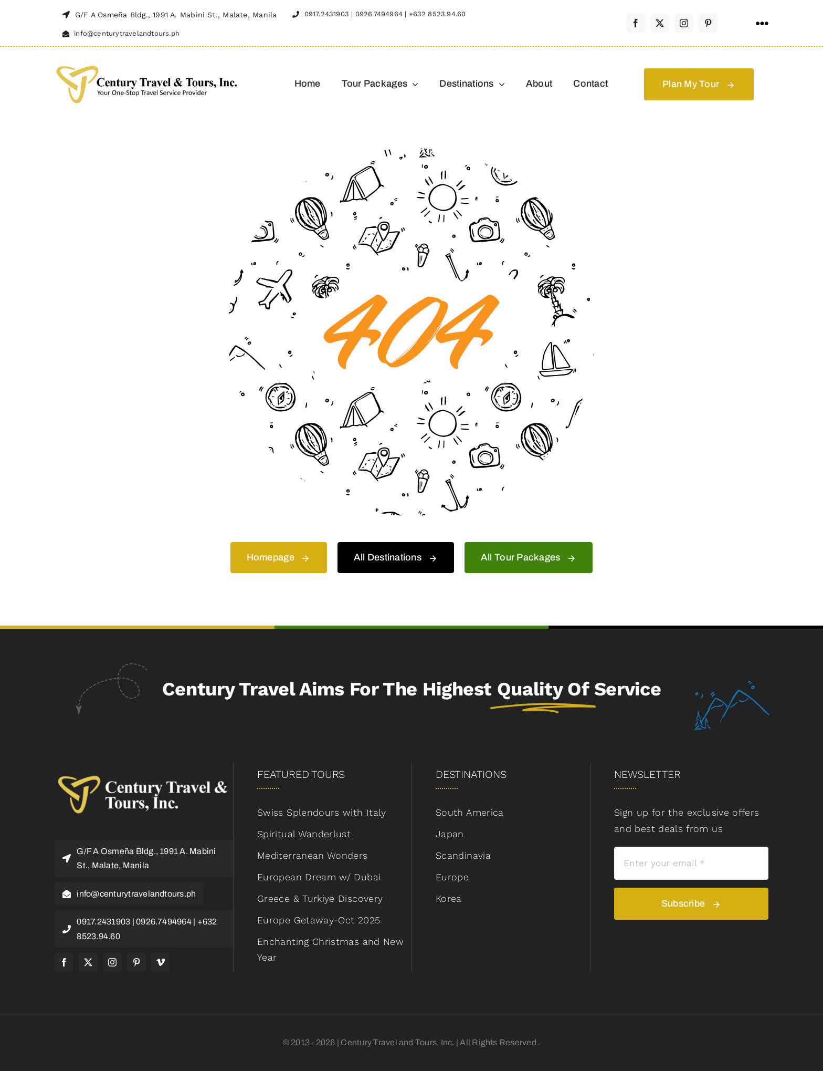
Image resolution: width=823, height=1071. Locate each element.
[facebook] (635, 23)
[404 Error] (411, 152)
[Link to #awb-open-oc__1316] (762, 23)
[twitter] (659, 23)
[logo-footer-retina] (144, 772)
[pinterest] (708, 23)
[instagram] (683, 23)
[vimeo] (160, 962)
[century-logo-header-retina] (146, 64)
